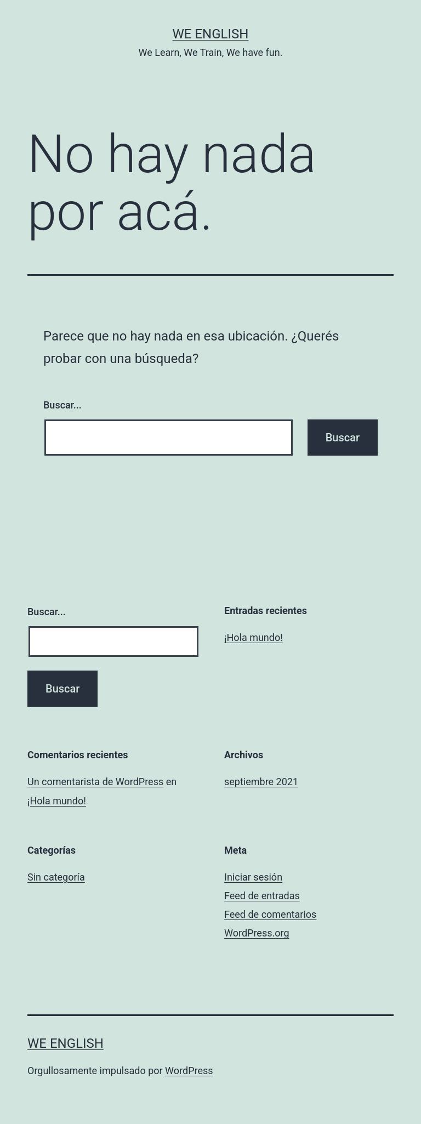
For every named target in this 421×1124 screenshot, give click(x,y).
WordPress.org (256, 933)
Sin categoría (56, 877)
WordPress (189, 1070)
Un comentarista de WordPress (95, 781)
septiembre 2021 (261, 781)
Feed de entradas (262, 895)
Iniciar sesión (253, 877)
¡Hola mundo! (253, 637)
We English (211, 34)
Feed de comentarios (270, 914)
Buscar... (62, 405)
